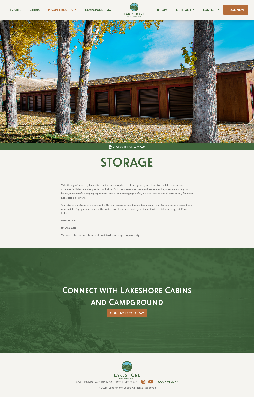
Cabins (35, 9)
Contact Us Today (127, 313)
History (162, 9)
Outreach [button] (184, 9)
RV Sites (15, 9)
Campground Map (99, 9)
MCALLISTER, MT (241, 384)
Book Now (236, 9)
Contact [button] (210, 9)
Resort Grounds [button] (61, 9)
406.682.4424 (168, 382)
